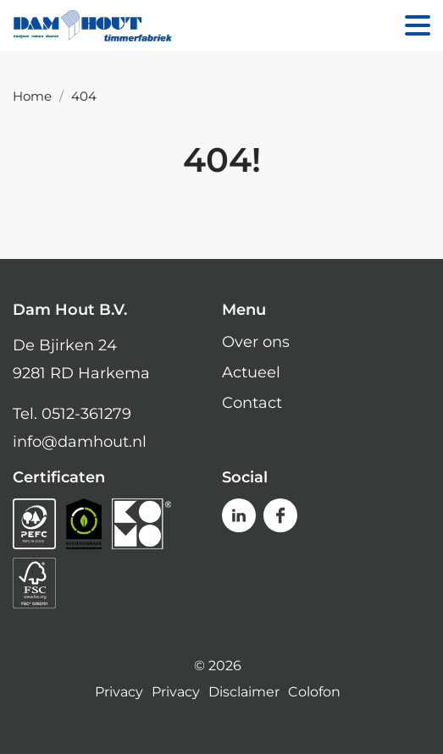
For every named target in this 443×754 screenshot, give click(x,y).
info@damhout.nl (80, 441)
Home (32, 96)
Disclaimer (244, 692)
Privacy (119, 692)
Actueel (251, 372)
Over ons (256, 342)
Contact (252, 403)
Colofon (314, 692)
